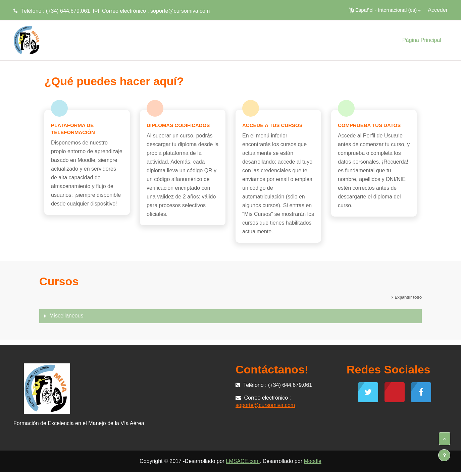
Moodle (312, 461)
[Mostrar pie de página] (444, 455)
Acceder (438, 10)
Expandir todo (408, 297)
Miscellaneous (66, 315)
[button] (385, 10)
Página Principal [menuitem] (421, 40)
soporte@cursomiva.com (180, 11)
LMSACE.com (242, 461)
